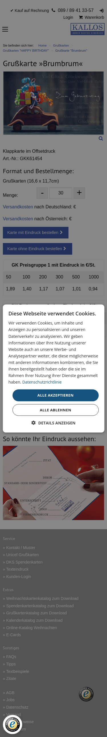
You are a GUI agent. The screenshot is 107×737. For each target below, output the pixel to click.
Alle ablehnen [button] (55, 409)
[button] (53, 422)
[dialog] (53, 369)
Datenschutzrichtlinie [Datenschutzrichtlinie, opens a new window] (42, 382)
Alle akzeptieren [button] (55, 395)
